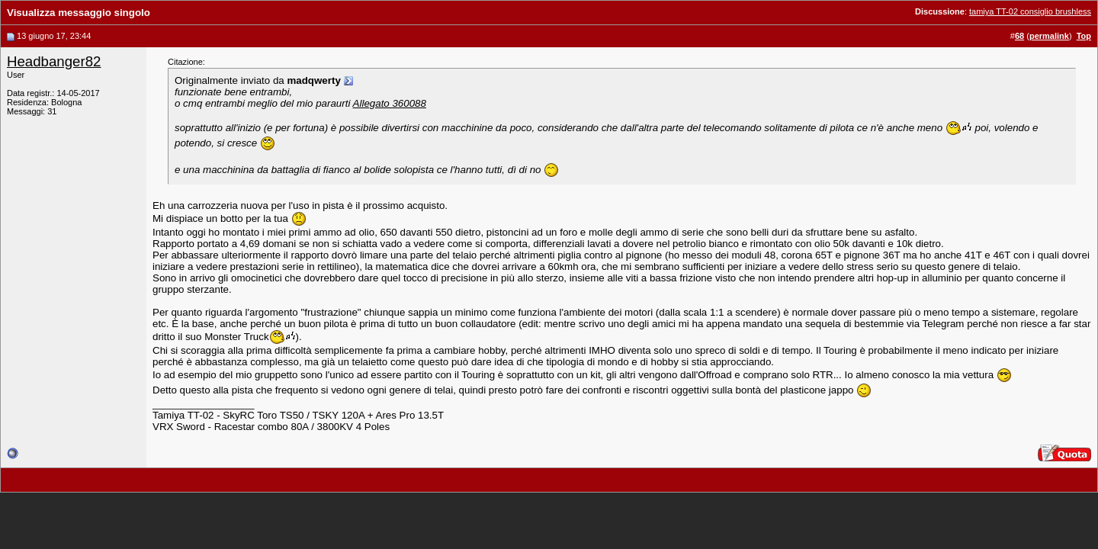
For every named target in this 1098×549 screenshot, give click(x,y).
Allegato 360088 (389, 103)
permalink (1049, 35)
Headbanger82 (54, 61)
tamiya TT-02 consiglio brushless (1030, 11)
